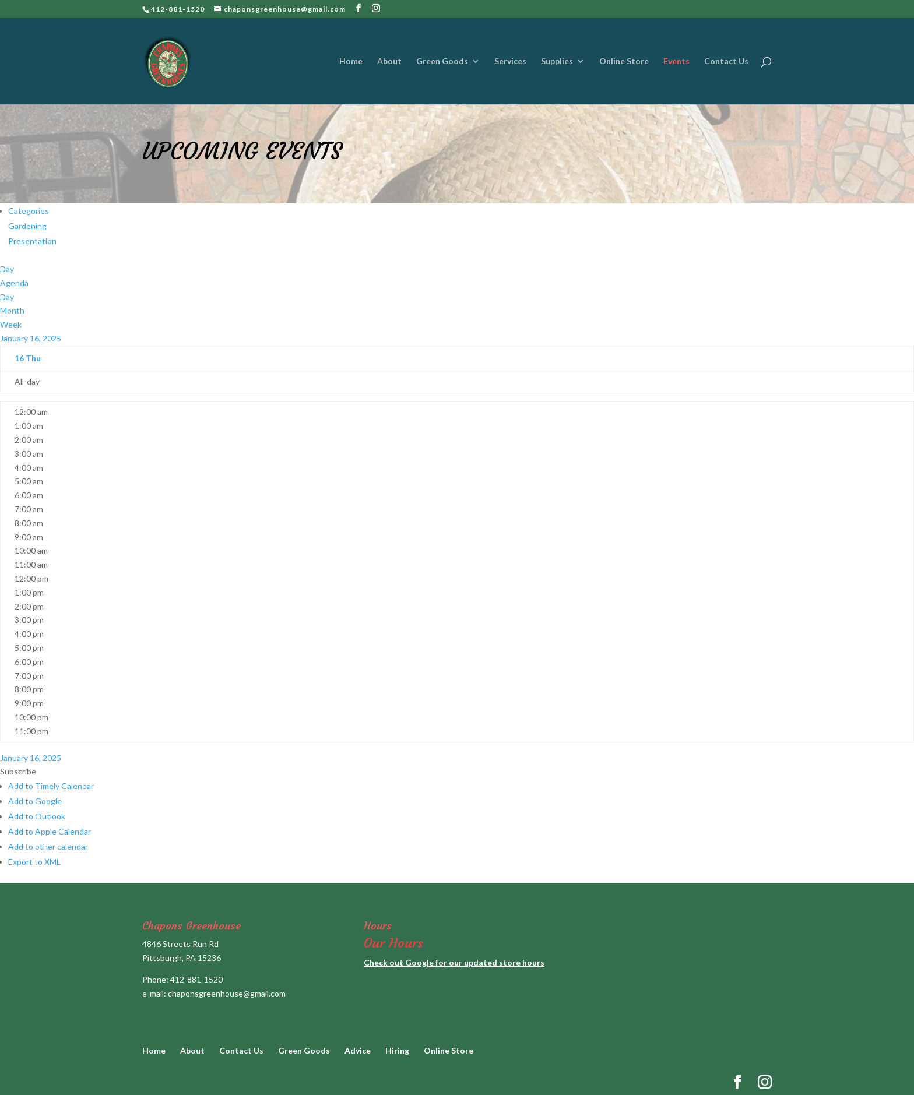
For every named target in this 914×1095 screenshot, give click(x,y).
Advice (357, 1050)
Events (676, 61)
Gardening (27, 226)
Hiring (397, 1050)
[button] (18, 771)
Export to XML (34, 862)
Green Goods (442, 61)
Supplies (557, 61)
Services (510, 61)
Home (351, 61)
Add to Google (35, 801)
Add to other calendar (48, 846)
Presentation (32, 241)
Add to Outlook (36, 816)
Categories (28, 211)
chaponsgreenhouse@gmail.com (227, 993)
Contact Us (726, 61)
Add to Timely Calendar (51, 786)
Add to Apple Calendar (49, 831)
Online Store (624, 61)
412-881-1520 (196, 979)
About (389, 61)
